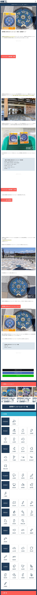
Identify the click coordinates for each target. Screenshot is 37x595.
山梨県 (14, 478)
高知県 (5, 541)
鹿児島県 (31, 577)
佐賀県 (23, 569)
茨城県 (14, 451)
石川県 (23, 505)
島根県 (5, 559)
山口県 (14, 551)
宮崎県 (23, 577)
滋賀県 (14, 515)
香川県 (23, 533)
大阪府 (31, 515)
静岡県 (23, 487)
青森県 (14, 433)
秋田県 (5, 442)
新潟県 (31, 478)
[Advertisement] (18, 47)
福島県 (23, 442)
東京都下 (31, 460)
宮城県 (31, 433)
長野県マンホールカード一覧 (18, 406)
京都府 (23, 515)
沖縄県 (5, 586)
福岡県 (14, 569)
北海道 (14, 424)
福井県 (31, 505)
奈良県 (14, 523)
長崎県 (31, 569)
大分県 (14, 577)
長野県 (23, 478)
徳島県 (14, 533)
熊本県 (5, 577)
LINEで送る (18, 375)
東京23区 (23, 460)
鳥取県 (14, 559)
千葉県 (14, 460)
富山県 (14, 505)
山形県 (14, 442)
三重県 (5, 496)
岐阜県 (31, 487)
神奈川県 (5, 468)
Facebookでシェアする (18, 372)
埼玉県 (5, 460)
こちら (9, 168)
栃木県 (23, 451)
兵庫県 (5, 523)
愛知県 (14, 487)
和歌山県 (23, 523)
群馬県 (31, 451)
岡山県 (31, 551)
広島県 (23, 551)
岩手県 (23, 433)
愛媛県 (31, 533)
